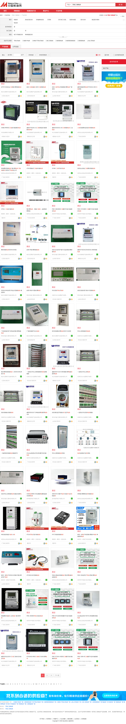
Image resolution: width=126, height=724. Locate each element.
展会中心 (46, 11)
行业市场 (59, 11)
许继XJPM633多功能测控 (11, 127)
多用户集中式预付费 (34, 290)
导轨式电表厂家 (38, 702)
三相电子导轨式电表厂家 (63, 702)
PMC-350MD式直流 (35, 616)
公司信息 (16, 46)
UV (51, 684)
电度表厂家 (112, 702)
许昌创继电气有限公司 (7, 132)
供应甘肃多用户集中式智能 (86, 290)
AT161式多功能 (33, 534)
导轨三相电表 (9, 706)
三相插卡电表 (26, 40)
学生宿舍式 (57, 290)
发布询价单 (114, 61)
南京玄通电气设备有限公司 (8, 91)
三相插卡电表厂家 (18, 702)
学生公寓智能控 (83, 331)
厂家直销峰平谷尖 (33, 331)
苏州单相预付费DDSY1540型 (61, 331)
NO (36, 684)
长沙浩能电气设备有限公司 (85, 91)
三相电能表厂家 (30, 704)
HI (24, 684)
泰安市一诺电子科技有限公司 (85, 539)
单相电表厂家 (22, 704)
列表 (107, 55)
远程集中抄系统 (83, 453)
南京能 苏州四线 (36, 87)
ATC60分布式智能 (33, 575)
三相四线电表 (59, 40)
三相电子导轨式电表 (38, 40)
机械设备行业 (31, 11)
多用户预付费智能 (33, 249)
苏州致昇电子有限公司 (33, 498)
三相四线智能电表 (70, 40)
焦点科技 (65, 721)
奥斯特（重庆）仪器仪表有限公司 (34, 173)
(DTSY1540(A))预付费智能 (11, 87)
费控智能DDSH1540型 (9, 249)
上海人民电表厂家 (76, 702)
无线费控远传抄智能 (86, 127)
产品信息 (5, 46)
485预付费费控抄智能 (85, 494)
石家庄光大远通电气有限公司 (60, 295)
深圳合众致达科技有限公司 (85, 132)
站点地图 (63, 718)
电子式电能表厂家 (13, 704)
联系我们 (49, 718)
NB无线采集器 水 (8, 534)
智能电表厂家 (119, 702)
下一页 (57, 675)
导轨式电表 (17, 40)
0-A (8, 684)
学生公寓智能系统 (58, 453)
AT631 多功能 (7, 209)
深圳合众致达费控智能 (86, 168)
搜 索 (121, 4)
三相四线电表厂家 (29, 702)
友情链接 (83, 718)
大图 (98, 55)
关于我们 (42, 718)
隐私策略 (70, 718)
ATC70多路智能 (57, 534)
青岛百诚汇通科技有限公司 (59, 91)
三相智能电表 (81, 40)
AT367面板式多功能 (35, 168)
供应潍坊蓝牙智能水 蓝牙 (61, 412)
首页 (5, 11)
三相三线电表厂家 (86, 702)
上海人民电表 (91, 40)
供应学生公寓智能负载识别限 (11, 494)
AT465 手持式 (58, 168)
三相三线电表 (49, 40)
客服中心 (56, 718)
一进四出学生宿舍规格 (85, 412)
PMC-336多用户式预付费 (87, 575)
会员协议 (77, 718)
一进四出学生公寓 (83, 371)
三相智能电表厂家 (97, 702)
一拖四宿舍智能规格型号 (9, 453)
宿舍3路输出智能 (7, 412)
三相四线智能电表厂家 (49, 702)
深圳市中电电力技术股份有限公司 (60, 213)
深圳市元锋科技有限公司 (34, 458)
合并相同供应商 (118, 55)
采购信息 (17, 11)
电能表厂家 (105, 702)
